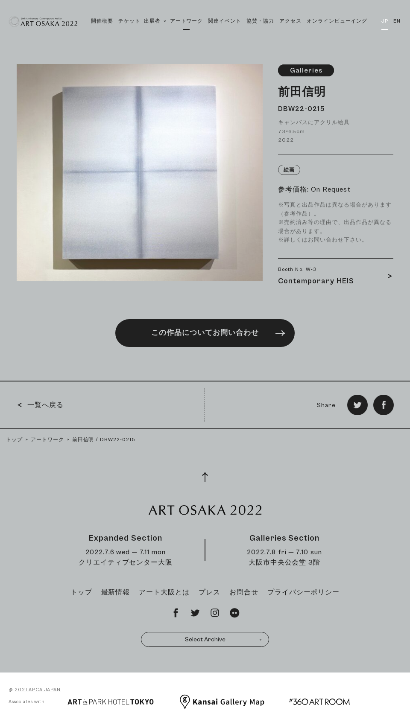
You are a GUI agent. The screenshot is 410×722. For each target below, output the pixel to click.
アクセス (290, 21)
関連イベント (224, 21)
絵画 (289, 170)
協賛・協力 (260, 21)
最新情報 (115, 592)
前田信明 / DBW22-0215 (103, 440)
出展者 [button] (155, 30)
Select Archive (224, 639)
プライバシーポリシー (303, 592)
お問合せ (243, 592)
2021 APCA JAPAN (38, 690)
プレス (209, 592)
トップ (14, 440)
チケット (129, 21)
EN (397, 21)
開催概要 (102, 21)
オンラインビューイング (337, 21)
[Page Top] (205, 477)
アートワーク (186, 21)
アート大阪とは (164, 592)
